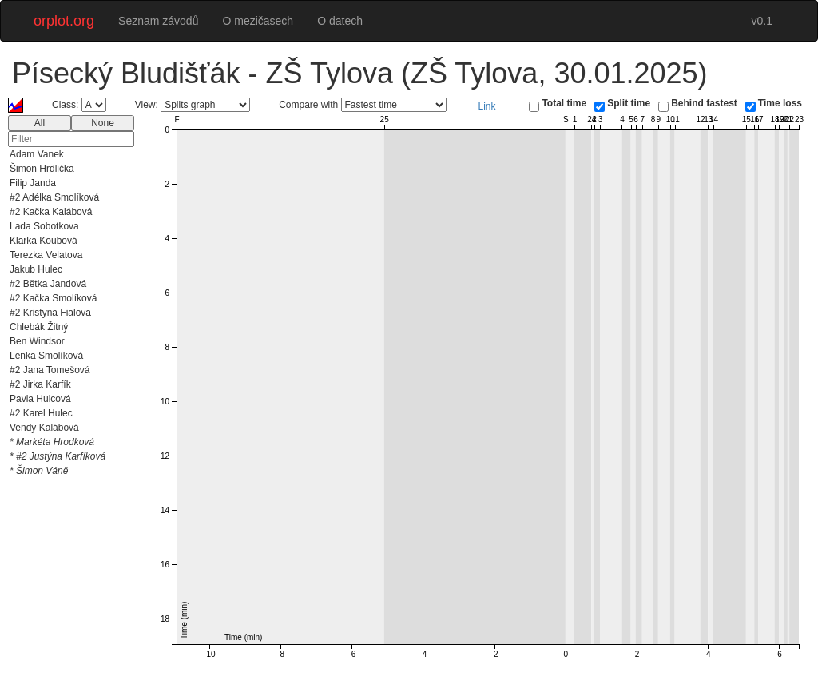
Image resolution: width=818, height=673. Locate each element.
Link (487, 106)
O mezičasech (257, 20)
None (102, 123)
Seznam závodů (158, 20)
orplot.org (64, 21)
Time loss (780, 103)
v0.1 (762, 20)
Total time (564, 103)
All (39, 123)
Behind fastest (704, 103)
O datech (340, 20)
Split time (628, 103)
